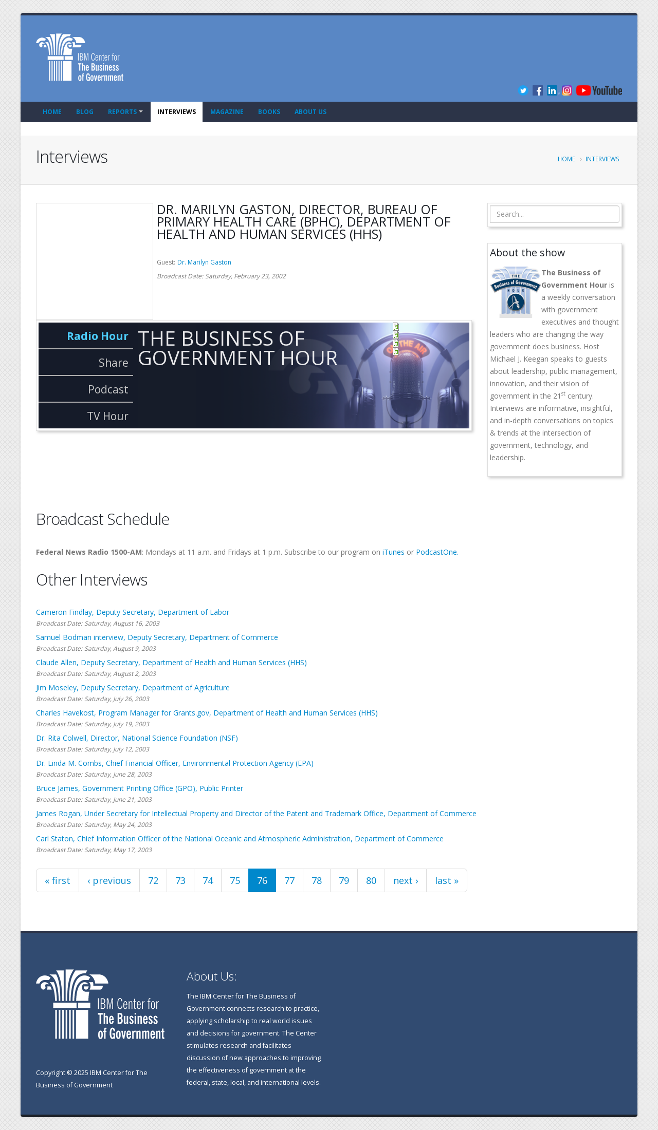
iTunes (393, 552)
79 (344, 880)
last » (447, 880)
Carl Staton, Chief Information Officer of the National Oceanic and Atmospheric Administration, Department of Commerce (240, 838)
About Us (310, 111)
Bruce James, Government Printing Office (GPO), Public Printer (139, 788)
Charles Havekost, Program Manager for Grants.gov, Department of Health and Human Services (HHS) (207, 713)
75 (235, 880)
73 (180, 880)
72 (153, 880)
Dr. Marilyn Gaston (204, 262)
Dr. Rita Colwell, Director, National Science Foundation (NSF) (137, 738)
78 (317, 880)
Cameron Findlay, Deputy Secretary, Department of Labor (132, 612)
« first (57, 880)
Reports (122, 111)
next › (405, 880)
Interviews (176, 111)
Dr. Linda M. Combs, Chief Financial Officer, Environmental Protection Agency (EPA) (175, 763)
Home (52, 111)
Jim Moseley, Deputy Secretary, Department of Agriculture (133, 687)
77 (289, 880)
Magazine (227, 111)
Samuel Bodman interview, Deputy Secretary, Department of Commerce (157, 637)
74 (208, 880)
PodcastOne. (437, 552)
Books (269, 111)
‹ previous (109, 880)
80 (371, 880)
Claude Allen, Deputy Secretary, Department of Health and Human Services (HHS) (171, 662)
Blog (85, 111)
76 (262, 880)
